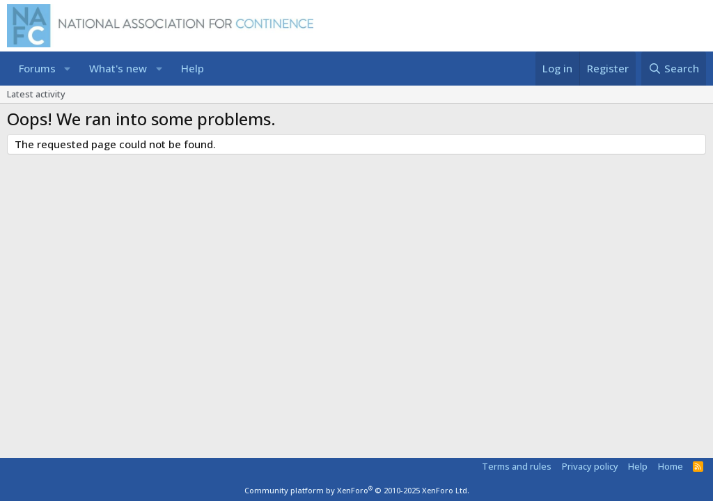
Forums (37, 68)
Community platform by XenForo (356, 490)
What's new (118, 68)
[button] (67, 68)
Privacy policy (590, 466)
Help (192, 68)
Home (670, 466)
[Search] (673, 68)
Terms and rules (516, 466)
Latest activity (36, 94)
